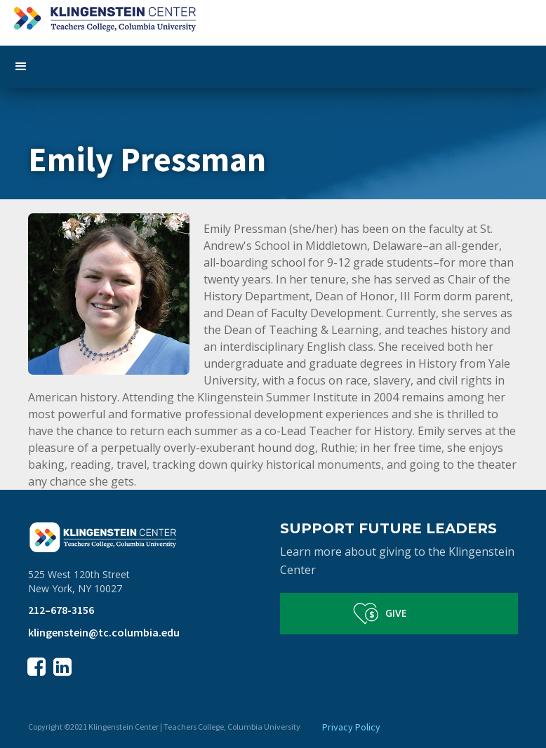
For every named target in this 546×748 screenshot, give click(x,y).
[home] (273, 16)
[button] (273, 67)
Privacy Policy (351, 727)
